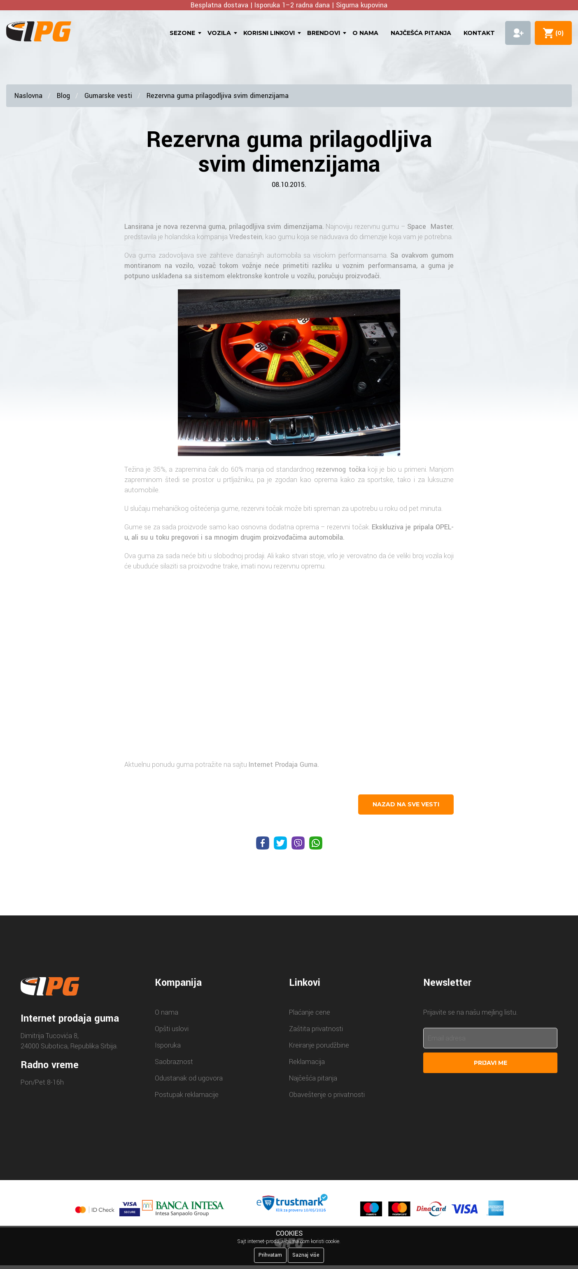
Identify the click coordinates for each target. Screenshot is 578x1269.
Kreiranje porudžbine (319, 1045)
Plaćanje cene (309, 1012)
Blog (63, 95)
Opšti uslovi (172, 1029)
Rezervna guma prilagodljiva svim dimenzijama (218, 95)
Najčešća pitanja (421, 33)
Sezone (182, 33)
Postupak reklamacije (187, 1094)
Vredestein (245, 237)
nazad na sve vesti (406, 804)
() (558, 33)
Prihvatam (270, 1255)
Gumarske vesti (108, 95)
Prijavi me (490, 1062)
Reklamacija (307, 1061)
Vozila (219, 33)
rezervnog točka (340, 469)
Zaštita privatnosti (316, 1029)
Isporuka (168, 1045)
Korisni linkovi (269, 33)
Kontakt (479, 33)
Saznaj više (305, 1255)
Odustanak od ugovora (189, 1078)
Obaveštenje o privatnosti (327, 1094)
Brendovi (323, 33)
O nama (365, 33)
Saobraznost (174, 1061)
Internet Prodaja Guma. (284, 764)
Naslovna (28, 95)
